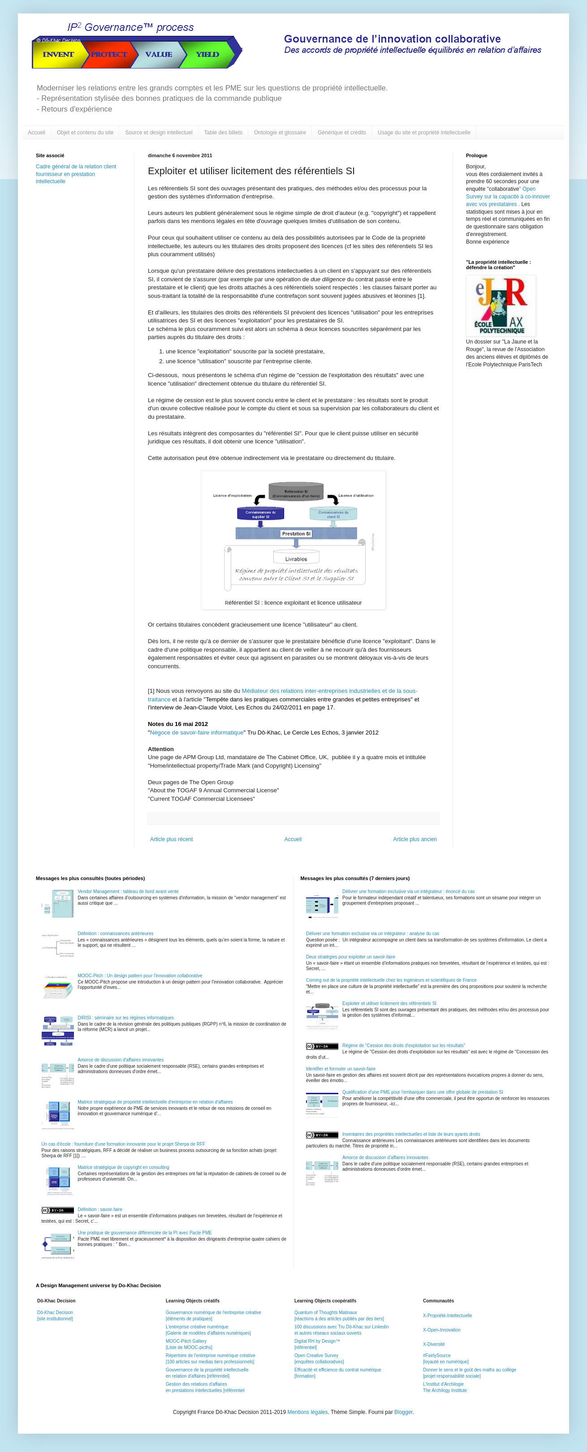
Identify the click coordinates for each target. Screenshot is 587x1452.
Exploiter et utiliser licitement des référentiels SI (389, 1003)
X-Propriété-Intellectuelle (447, 1315)
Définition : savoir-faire (100, 1209)
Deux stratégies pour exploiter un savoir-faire (350, 956)
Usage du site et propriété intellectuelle (424, 132)
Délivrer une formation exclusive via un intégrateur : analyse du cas (372, 933)
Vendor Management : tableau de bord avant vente (128, 891)
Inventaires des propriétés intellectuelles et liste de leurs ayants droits (411, 1134)
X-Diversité (434, 1344)
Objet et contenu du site (85, 132)
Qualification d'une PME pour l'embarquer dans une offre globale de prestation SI (422, 1092)
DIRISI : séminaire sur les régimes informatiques (126, 1017)
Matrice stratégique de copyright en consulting (123, 1167)
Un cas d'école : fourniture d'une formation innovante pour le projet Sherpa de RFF (124, 1144)
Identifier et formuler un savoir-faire (341, 1068)
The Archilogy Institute (445, 1390)
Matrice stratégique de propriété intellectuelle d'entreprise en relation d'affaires (155, 1102)
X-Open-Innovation (442, 1329)
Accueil (36, 132)
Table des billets (223, 132)
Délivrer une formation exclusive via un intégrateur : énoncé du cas (408, 891)
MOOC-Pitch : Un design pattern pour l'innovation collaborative (140, 975)
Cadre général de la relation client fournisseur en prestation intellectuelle (76, 174)
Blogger (403, 1412)
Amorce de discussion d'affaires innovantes (121, 1059)
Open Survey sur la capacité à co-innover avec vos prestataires (508, 196)
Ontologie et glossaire (280, 132)
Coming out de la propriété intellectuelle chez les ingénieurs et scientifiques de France (391, 980)
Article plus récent (171, 839)
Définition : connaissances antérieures (116, 933)
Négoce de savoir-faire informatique (197, 732)
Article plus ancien (415, 839)
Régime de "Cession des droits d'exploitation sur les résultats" (403, 1045)
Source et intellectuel (158, 132)
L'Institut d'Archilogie (443, 1384)
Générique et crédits (342, 132)
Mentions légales (307, 1412)
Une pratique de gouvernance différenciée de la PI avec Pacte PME (145, 1232)
